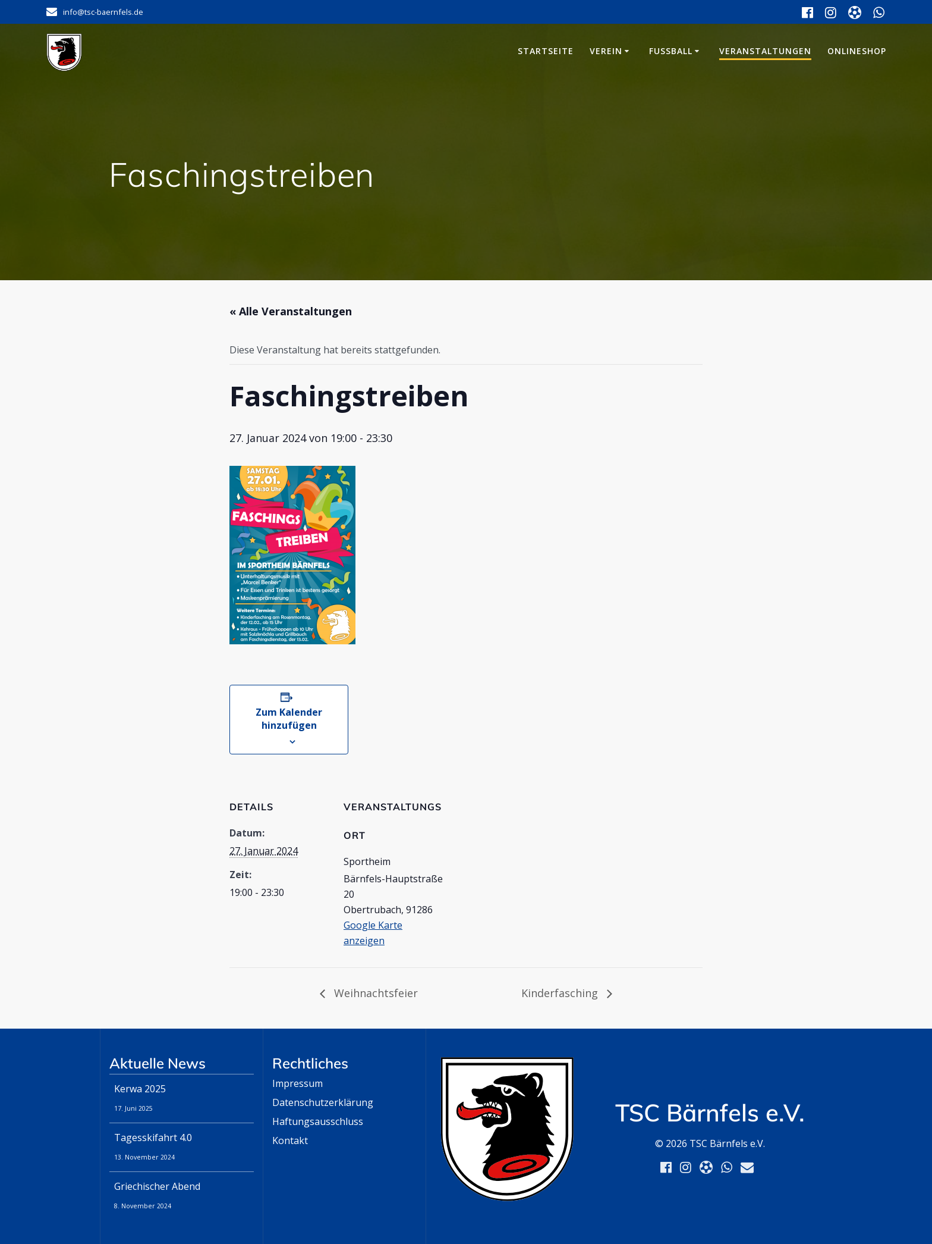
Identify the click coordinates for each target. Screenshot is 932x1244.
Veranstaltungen (765, 51)
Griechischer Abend (157, 1186)
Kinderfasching (561, 993)
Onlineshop (856, 51)
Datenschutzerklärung (322, 1102)
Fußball (670, 51)
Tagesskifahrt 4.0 (153, 1137)
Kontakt (290, 1140)
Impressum (297, 1083)
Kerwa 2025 (140, 1088)
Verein (606, 51)
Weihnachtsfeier (374, 993)
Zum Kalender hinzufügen (289, 719)
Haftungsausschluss (317, 1121)
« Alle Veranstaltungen (290, 311)
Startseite (546, 51)
